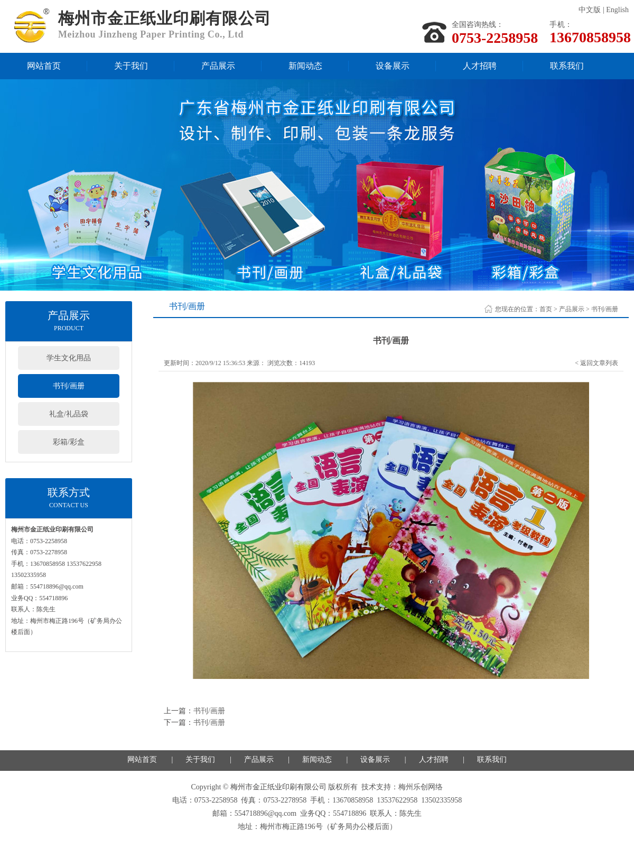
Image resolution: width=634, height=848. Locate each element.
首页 (545, 309)
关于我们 (131, 65)
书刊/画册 (69, 386)
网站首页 (44, 65)
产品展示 (218, 65)
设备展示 (392, 65)
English (617, 10)
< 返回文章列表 (596, 363)
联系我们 (567, 65)
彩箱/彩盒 (69, 442)
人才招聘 (480, 65)
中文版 (590, 10)
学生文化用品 (68, 358)
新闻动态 (305, 65)
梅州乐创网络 (420, 787)
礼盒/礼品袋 (68, 414)
